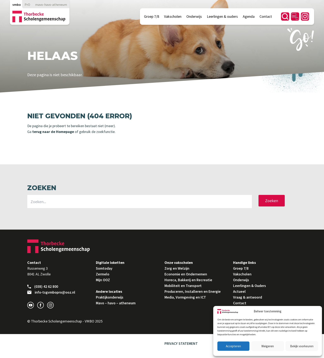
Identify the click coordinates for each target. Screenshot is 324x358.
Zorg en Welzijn (176, 268)
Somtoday (104, 268)
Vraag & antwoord (247, 297)
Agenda (249, 16)
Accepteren (233, 346)
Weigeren (267, 346)
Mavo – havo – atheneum (116, 303)
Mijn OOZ (103, 279)
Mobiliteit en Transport (183, 285)
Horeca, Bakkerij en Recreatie (188, 279)
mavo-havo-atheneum (51, 4)
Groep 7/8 (151, 16)
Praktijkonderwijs (109, 297)
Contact (266, 16)
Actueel (239, 291)
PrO (27, 4)
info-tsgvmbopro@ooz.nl (51, 292)
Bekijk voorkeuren (301, 346)
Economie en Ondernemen (185, 274)
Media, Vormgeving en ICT (185, 297)
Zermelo (102, 274)
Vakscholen (172, 16)
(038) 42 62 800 (42, 286)
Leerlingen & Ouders (249, 285)
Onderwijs (194, 16)
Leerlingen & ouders (222, 16)
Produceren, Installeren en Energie (192, 291)
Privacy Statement (181, 343)
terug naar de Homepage (52, 131)
